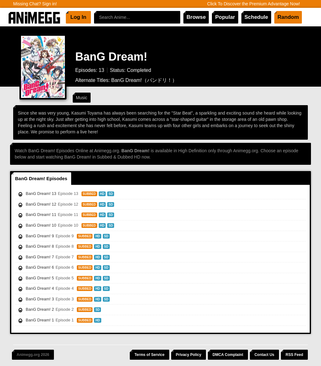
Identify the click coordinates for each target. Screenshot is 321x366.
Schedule (256, 17)
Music (81, 97)
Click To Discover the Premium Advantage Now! (253, 3)
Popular (225, 17)
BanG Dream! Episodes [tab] (41, 178)
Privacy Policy (188, 355)
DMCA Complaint (228, 355)
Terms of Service (149, 355)
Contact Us (264, 355)
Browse (196, 17)
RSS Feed (294, 355)
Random (288, 17)
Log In (79, 17)
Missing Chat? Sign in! (35, 3)
